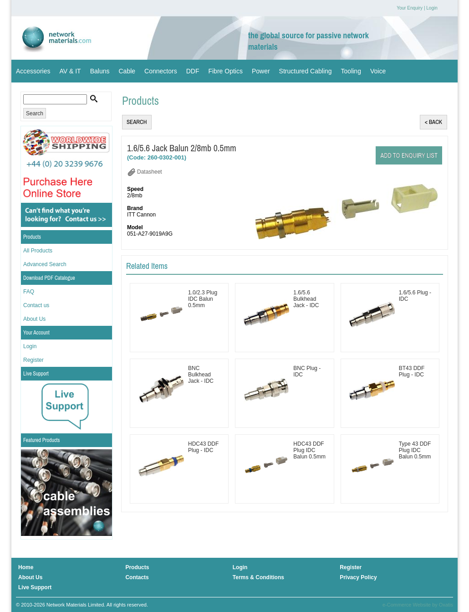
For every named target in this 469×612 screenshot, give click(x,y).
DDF (192, 71)
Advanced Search (44, 264)
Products (32, 237)
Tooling (351, 71)
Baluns (100, 71)
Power (261, 71)
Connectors (160, 71)
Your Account (36, 332)
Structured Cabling (305, 71)
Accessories (33, 71)
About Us (34, 319)
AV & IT (70, 71)
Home (25, 567)
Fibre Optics (225, 71)
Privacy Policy (358, 577)
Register (33, 360)
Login (431, 7)
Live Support (36, 373)
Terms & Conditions (258, 577)
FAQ (28, 291)
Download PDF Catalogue (49, 278)
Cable (126, 71)
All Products (37, 250)
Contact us (36, 305)
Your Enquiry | (411, 7)
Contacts (136, 577)
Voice (378, 71)
